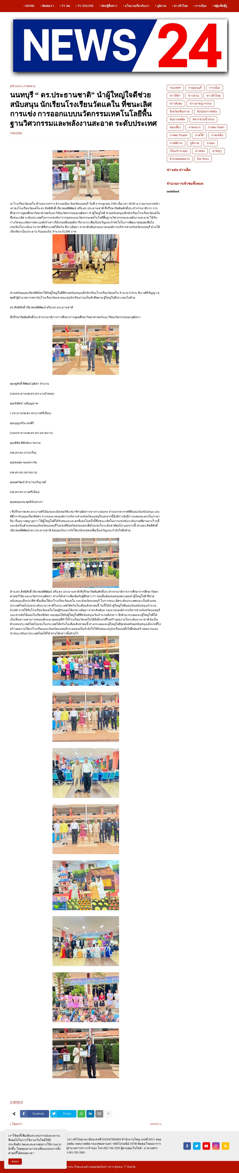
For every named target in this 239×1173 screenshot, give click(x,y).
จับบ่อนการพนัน (207, 111)
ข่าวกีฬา (175, 95)
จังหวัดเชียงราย (179, 111)
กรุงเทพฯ (175, 87)
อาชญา (217, 151)
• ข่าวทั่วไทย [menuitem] (180, 5)
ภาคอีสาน (176, 143)
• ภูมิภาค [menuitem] (160, 5)
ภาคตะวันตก (216, 127)
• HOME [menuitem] (29, 5)
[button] (217, 6)
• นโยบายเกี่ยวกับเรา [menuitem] (136, 5)
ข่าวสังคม (176, 103)
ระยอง (211, 143)
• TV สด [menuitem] (65, 5)
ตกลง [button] (15, 1161)
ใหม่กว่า (17, 1124)
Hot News (203, 158)
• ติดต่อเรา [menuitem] (47, 5)
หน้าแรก (15, 86)
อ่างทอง (200, 151)
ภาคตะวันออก (178, 135)
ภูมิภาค (194, 143)
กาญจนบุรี (195, 87)
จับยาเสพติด (177, 119)
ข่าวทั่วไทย (213, 95)
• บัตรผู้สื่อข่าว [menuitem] (108, 5)
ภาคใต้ (199, 135)
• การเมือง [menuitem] (199, 5)
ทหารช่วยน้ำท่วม (203, 119)
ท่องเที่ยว (175, 127)
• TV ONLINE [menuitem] (85, 5)
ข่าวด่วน (193, 95)
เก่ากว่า (154, 1124)
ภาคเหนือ (217, 135)
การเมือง (214, 87)
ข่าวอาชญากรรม (201, 103)
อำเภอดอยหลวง (180, 158)
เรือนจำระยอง (179, 151)
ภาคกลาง (29, 86)
